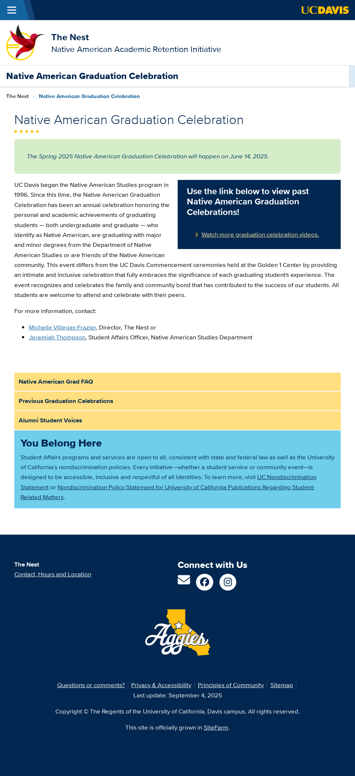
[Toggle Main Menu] (11, 10)
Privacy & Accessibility (161, 685)
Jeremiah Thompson (57, 337)
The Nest (70, 37)
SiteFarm (216, 727)
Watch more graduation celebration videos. (260, 234)
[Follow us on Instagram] (228, 582)
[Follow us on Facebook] (204, 582)
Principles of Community (231, 685)
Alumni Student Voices (50, 420)
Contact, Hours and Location (52, 574)
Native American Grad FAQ (56, 381)
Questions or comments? (91, 685)
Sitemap (281, 685)
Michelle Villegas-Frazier (62, 327)
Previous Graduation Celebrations (66, 401)
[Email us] (184, 582)
